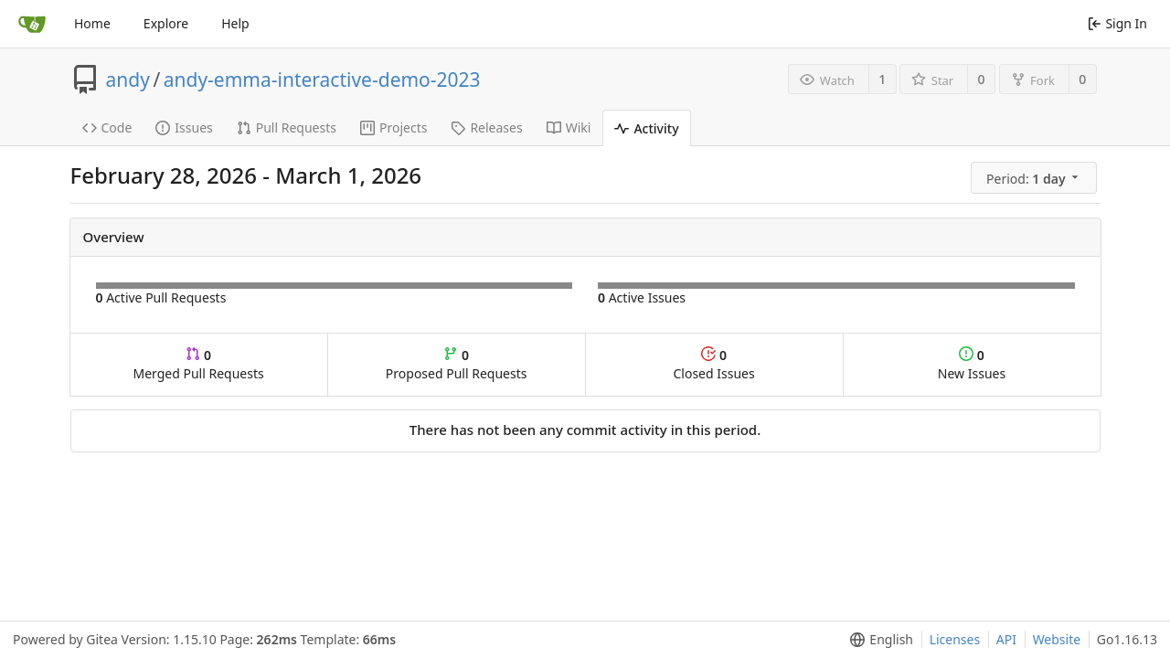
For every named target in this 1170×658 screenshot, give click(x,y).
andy (128, 79)
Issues (183, 127)
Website (1057, 639)
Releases (486, 127)
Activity (646, 128)
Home (92, 23)
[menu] (1035, 178)
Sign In (1117, 23)
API (1006, 639)
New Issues (971, 364)
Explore (166, 23)
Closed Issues (713, 364)
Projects (393, 127)
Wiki (569, 127)
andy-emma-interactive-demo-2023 (322, 79)
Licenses (955, 639)
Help (235, 23)
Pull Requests (286, 127)
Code (107, 127)
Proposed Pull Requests (456, 364)
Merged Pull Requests (198, 364)
